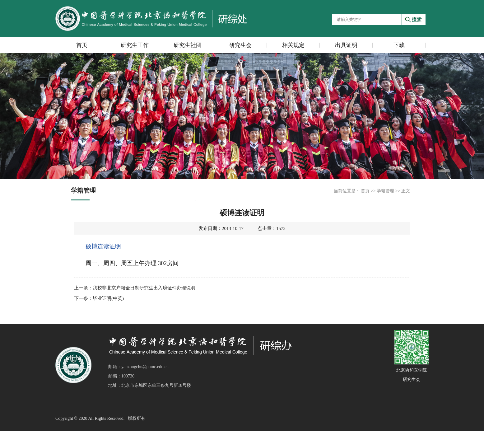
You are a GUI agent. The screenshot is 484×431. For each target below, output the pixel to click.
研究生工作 (135, 45)
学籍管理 (385, 191)
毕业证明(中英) (108, 298)
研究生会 (240, 45)
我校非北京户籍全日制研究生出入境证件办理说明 (144, 287)
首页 (81, 45)
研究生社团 (188, 45)
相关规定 (293, 45)
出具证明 (346, 45)
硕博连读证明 (103, 246)
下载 (399, 45)
